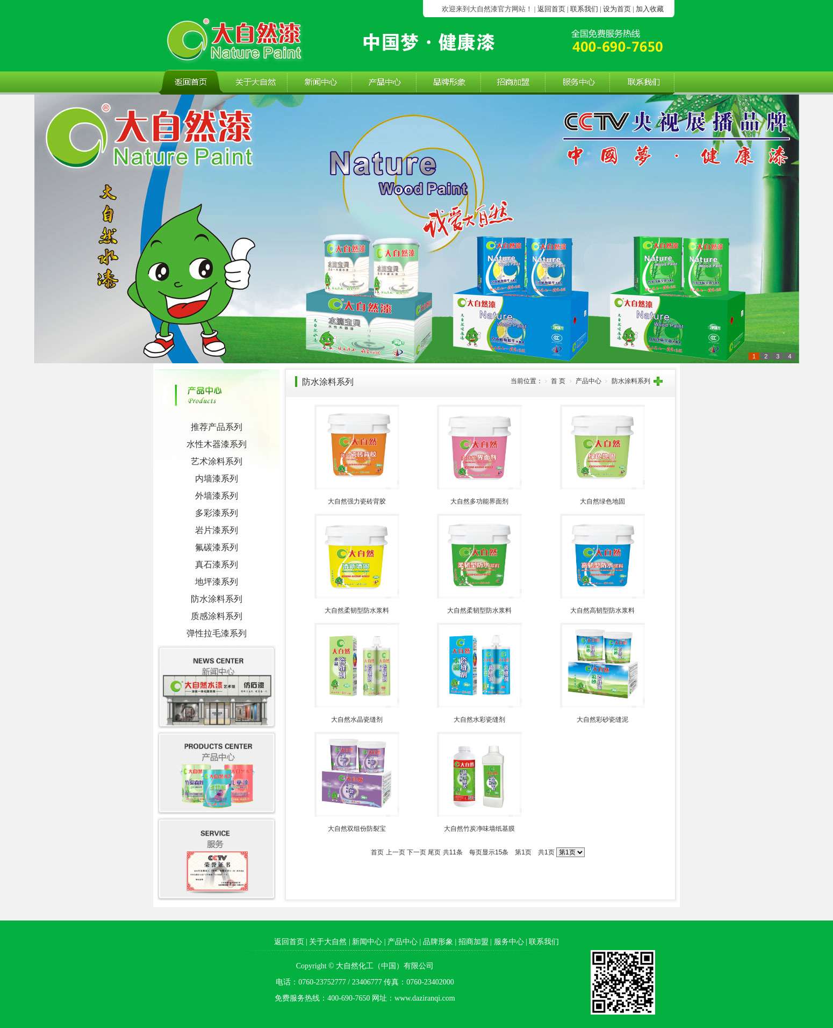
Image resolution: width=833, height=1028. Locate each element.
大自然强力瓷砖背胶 (357, 501)
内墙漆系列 (216, 478)
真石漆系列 (216, 564)
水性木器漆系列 (216, 444)
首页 (377, 852)
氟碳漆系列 (216, 547)
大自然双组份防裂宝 (357, 828)
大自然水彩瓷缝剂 (479, 719)
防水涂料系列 (216, 598)
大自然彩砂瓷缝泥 (602, 719)
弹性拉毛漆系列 (216, 633)
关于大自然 (328, 942)
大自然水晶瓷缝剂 (357, 719)
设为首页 (617, 9)
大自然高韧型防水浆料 (602, 610)
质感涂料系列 (216, 616)
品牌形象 (438, 942)
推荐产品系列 (216, 427)
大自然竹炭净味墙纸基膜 (479, 828)
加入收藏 (650, 9)
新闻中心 (367, 942)
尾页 (434, 852)
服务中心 (509, 942)
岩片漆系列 (216, 530)
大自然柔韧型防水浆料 (357, 610)
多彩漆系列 (216, 512)
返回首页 (551, 9)
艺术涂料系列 (216, 461)
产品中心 (402, 942)
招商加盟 (473, 942)
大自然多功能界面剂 (479, 501)
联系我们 (584, 9)
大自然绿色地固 (602, 501)
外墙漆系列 (216, 495)
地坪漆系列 (216, 581)
